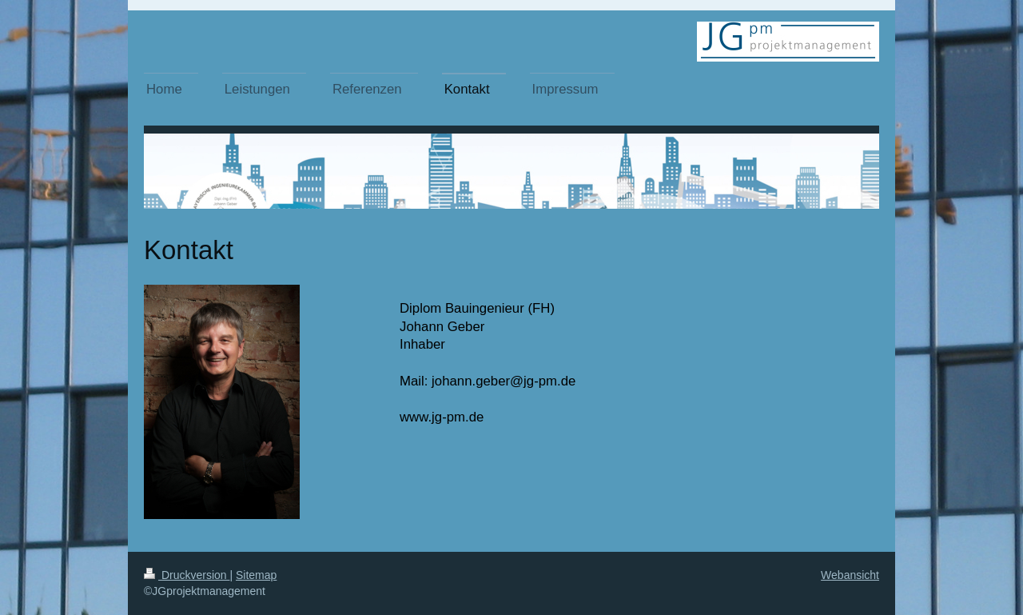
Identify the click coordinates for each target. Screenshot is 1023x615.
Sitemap (256, 575)
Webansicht (850, 575)
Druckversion (186, 575)
